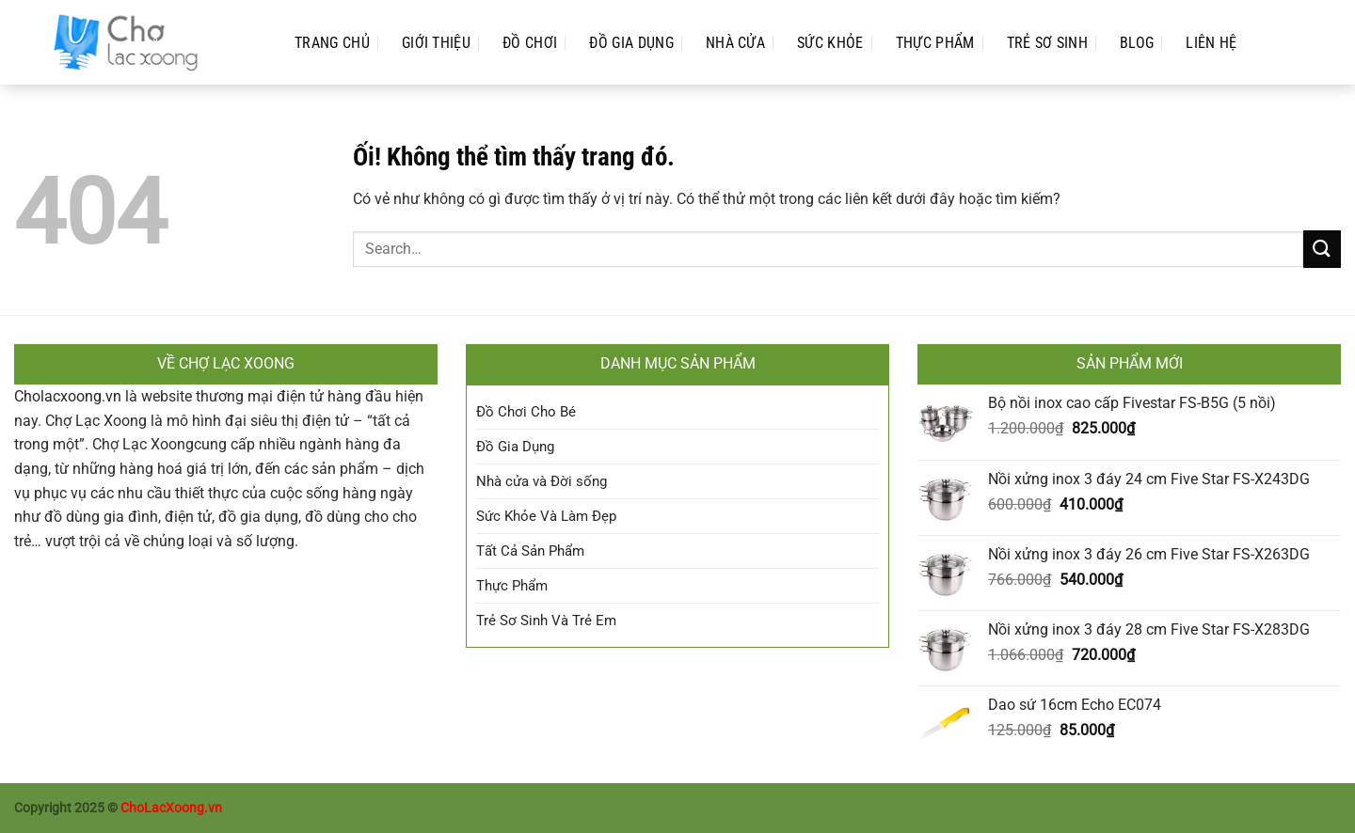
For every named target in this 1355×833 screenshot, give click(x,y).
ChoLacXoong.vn (171, 808)
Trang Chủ (332, 43)
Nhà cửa (735, 43)
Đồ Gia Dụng (631, 43)
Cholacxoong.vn (67, 396)
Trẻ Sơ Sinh (1048, 43)
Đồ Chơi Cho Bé (526, 411)
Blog (1137, 43)
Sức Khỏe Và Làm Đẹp (546, 516)
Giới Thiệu (436, 43)
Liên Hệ (1211, 43)
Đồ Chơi (529, 43)
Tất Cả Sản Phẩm (530, 550)
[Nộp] (1322, 248)
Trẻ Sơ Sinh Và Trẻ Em (546, 620)
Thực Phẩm (935, 43)
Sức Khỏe (830, 43)
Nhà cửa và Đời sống (541, 481)
